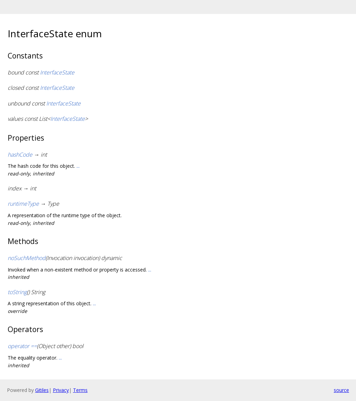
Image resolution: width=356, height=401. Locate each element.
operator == (22, 346)
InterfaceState (57, 72)
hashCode (20, 154)
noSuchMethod (27, 258)
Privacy (61, 390)
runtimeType (23, 203)
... (78, 166)
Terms (80, 390)
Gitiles (42, 390)
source (341, 390)
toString (17, 292)
